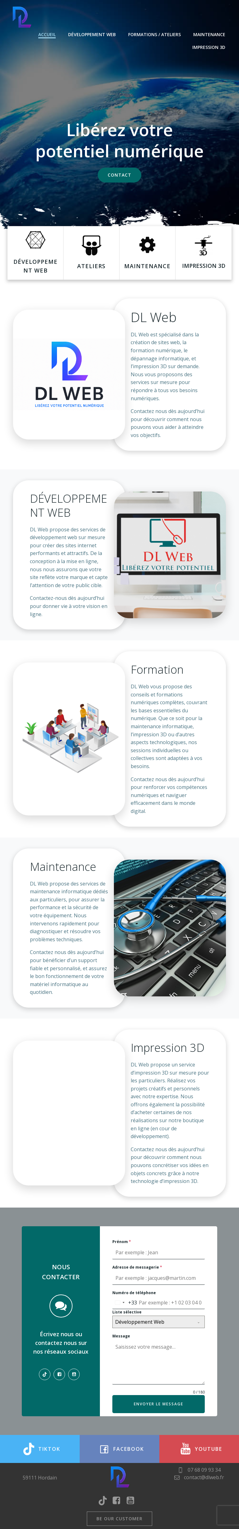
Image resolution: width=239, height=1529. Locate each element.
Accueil (47, 34)
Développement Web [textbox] (139, 1321)
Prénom (121, 1241)
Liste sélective (127, 1312)
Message (121, 1336)
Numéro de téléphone (134, 1292)
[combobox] (125, 1303)
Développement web (92, 34)
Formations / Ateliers (154, 34)
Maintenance (209, 34)
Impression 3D (208, 47)
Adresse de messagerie (137, 1267)
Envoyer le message (158, 1404)
